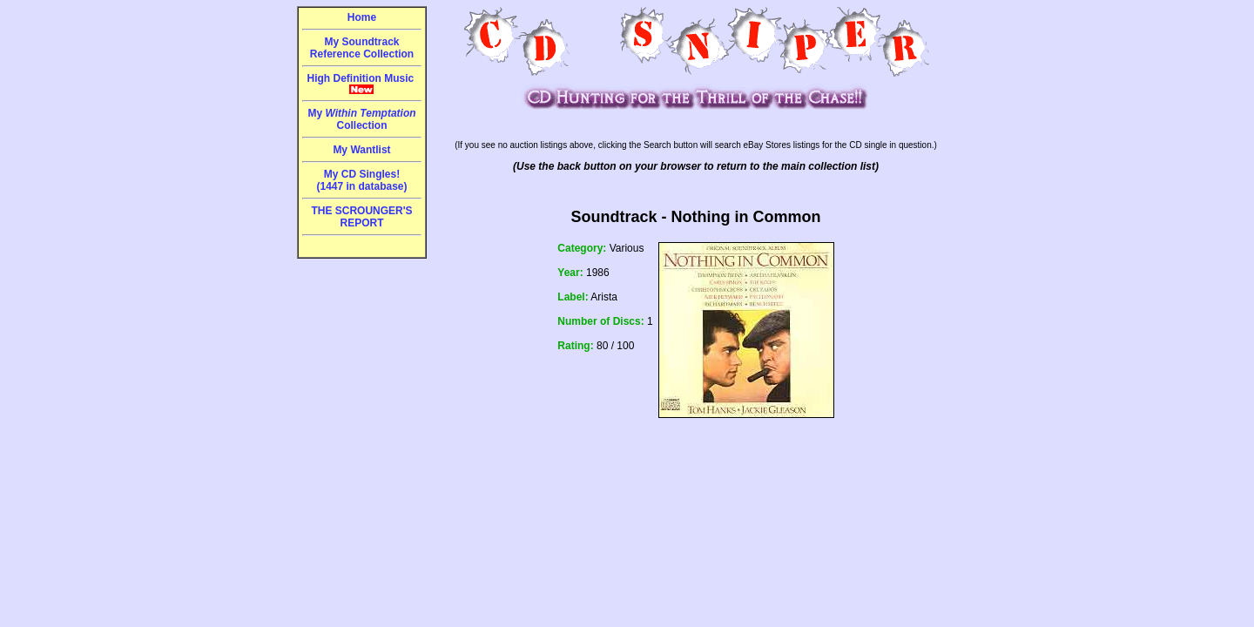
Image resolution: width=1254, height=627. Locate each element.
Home (361, 17)
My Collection (361, 119)
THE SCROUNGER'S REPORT (361, 217)
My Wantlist (361, 150)
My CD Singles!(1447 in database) (361, 180)
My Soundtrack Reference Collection (362, 48)
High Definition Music (362, 83)
